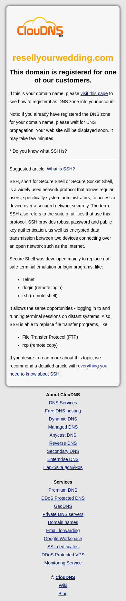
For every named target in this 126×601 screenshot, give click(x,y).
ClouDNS (65, 577)
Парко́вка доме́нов (62, 467)
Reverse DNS (63, 443)
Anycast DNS (63, 435)
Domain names (63, 522)
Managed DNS (63, 427)
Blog (62, 593)
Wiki (63, 585)
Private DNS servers (63, 514)
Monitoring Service (63, 562)
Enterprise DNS (63, 459)
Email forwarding (63, 530)
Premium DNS (63, 490)
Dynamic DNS (63, 418)
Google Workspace (63, 538)
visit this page (94, 93)
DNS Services (63, 402)
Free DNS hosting (63, 410)
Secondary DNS (63, 451)
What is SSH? (61, 168)
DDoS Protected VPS (63, 554)
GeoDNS (63, 506)
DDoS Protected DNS (63, 498)
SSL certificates (63, 546)
